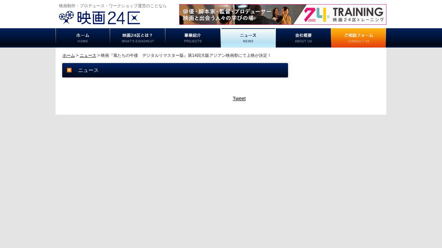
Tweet (239, 98)
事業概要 (303, 38)
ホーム (83, 38)
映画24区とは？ (137, 38)
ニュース (248, 38)
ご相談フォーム (358, 38)
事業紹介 (193, 38)
